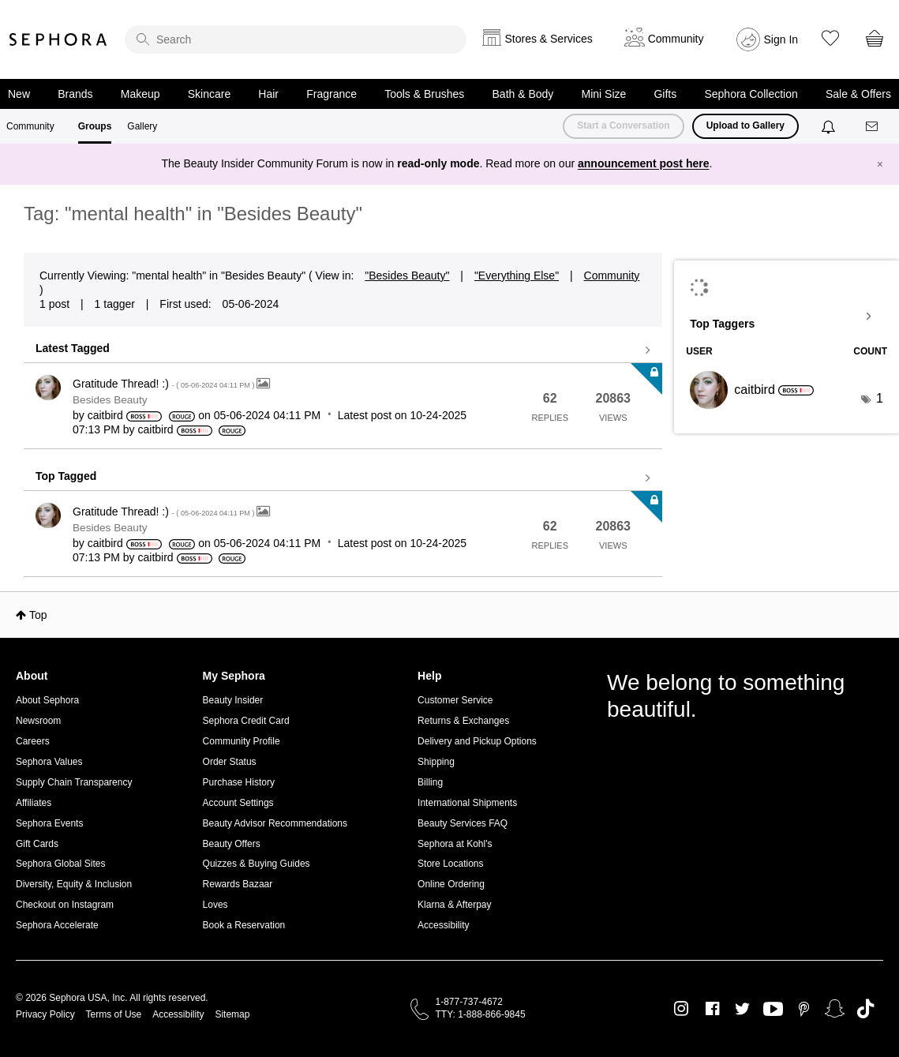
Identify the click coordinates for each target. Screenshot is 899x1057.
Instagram (681, 1009)
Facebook (712, 1009)
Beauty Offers (231, 843)
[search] (295, 39)
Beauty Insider (233, 700)
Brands (75, 94)
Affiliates (33, 802)
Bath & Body (523, 94)
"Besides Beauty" (407, 275)
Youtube (773, 1009)
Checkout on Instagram (65, 904)
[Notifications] (830, 126)
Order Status (230, 761)
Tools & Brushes (424, 94)
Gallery (142, 126)
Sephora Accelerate (57, 925)
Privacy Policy (45, 1014)
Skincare (209, 94)
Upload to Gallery (745, 125)
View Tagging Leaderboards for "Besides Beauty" (786, 316)
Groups (95, 126)
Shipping (436, 761)
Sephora (58, 39)
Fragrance (331, 94)
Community (30, 126)
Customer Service (455, 700)
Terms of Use (114, 1014)
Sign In (781, 39)
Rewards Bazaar (238, 884)
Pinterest (804, 1009)
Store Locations (450, 863)
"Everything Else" (516, 275)
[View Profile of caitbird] (105, 415)
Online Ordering (451, 884)
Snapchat (835, 1009)
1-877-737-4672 (469, 1001)
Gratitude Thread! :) (165, 383)
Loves (215, 904)
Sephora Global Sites (60, 863)
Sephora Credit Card (246, 720)
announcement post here (643, 163)
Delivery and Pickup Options (477, 741)
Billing (430, 782)
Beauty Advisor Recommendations (275, 823)
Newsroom (38, 720)
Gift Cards (37, 843)
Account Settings (238, 802)
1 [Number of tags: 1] (879, 398)
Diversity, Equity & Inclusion (74, 884)
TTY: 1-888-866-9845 (481, 1014)
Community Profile (241, 741)
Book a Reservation (244, 925)
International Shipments (467, 802)
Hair (268, 94)
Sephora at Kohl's (455, 843)
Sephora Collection (750, 94)
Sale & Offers (858, 94)
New (19, 94)
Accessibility (443, 925)
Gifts (665, 94)
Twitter (742, 1009)
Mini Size (604, 94)
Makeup (140, 94)
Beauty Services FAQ (463, 823)
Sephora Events (49, 823)
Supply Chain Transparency (74, 782)
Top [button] (38, 615)
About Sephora (47, 700)
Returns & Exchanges (463, 720)
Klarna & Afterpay (454, 904)
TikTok (865, 1009)
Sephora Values (49, 761)
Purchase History (239, 782)
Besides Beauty (110, 400)
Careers (33, 741)
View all (343, 350)
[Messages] (873, 126)
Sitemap (232, 1014)
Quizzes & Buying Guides (256, 863)
